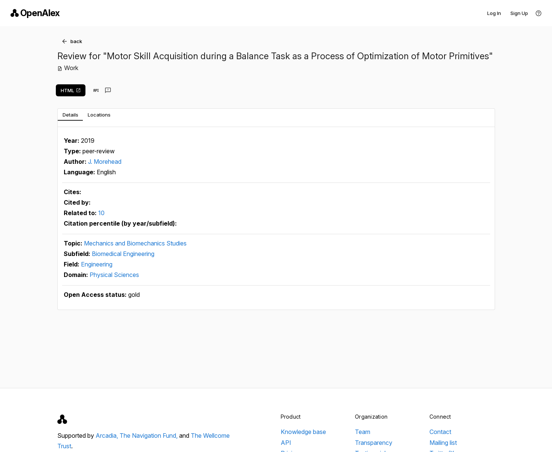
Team (362, 432)
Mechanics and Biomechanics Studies (135, 243)
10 (101, 213)
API (286, 442)
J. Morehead (104, 161)
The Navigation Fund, (149, 435)
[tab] (70, 115)
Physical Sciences (114, 274)
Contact (440, 432)
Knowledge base (303, 432)
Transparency (373, 442)
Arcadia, (108, 435)
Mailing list (443, 442)
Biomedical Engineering (123, 253)
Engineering (96, 264)
